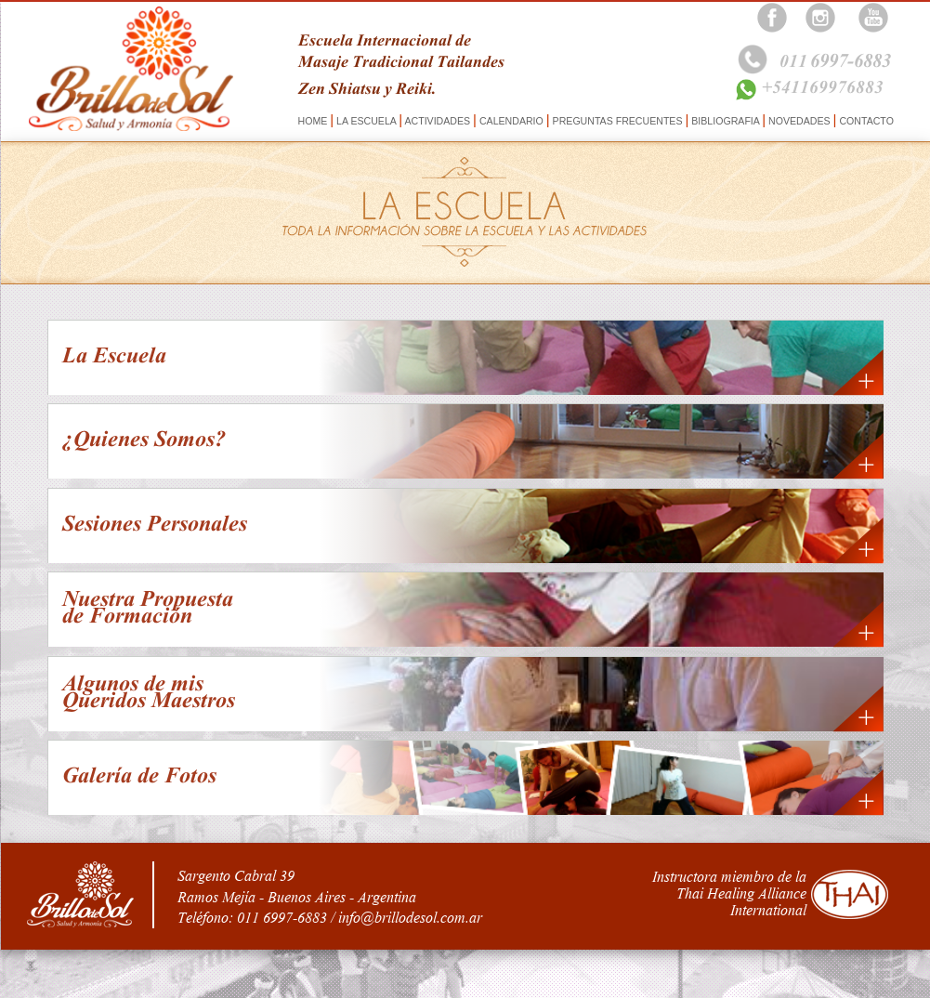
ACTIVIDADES (437, 120)
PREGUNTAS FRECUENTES (618, 120)
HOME (314, 120)
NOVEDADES (799, 120)
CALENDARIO (511, 120)
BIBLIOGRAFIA (725, 120)
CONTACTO (864, 120)
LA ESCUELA (366, 120)
